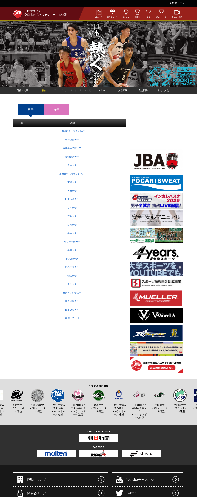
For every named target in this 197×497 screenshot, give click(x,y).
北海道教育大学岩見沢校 (72, 131)
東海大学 (72, 182)
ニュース (98, 13)
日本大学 (72, 207)
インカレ (126, 13)
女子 (56, 109)
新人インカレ (161, 13)
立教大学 (72, 216)
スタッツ (102, 90)
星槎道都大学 (72, 139)
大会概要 (143, 90)
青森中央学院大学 (72, 148)
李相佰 (137, 13)
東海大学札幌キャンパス (72, 173)
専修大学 (72, 190)
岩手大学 (72, 165)
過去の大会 (163, 90)
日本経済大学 (72, 309)
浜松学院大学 (72, 267)
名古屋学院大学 (72, 241)
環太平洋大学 (72, 301)
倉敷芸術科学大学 (72, 292)
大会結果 (122, 90)
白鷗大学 (72, 224)
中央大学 (72, 233)
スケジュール (112, 13)
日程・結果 (22, 90)
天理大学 (72, 284)
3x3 (148, 13)
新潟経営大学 (72, 156)
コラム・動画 (177, 13)
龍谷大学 (72, 275)
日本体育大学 (72, 199)
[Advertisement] (156, 125)
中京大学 (72, 250)
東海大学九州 (72, 318)
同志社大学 (72, 258)
